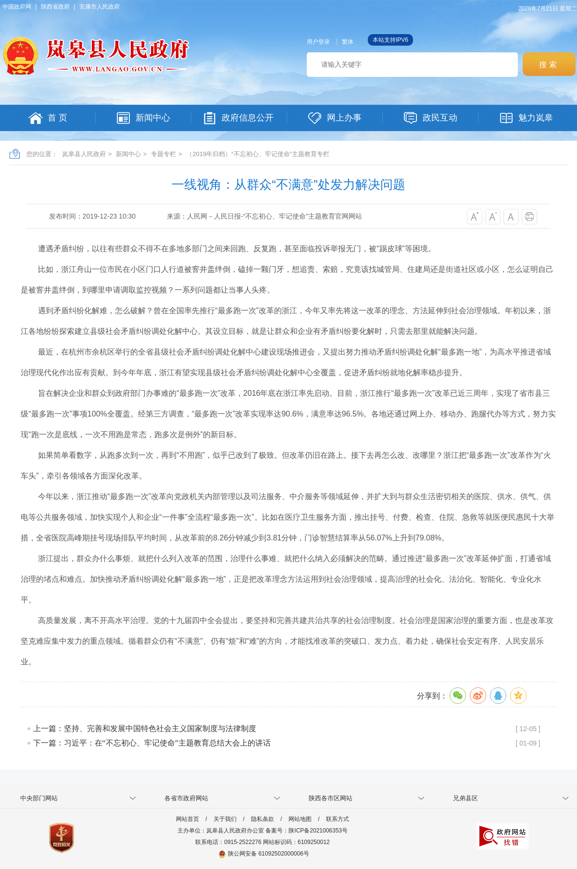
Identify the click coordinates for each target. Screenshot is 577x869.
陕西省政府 (55, 6)
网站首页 (187, 819)
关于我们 (225, 819)
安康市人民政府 (99, 6)
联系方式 (337, 819)
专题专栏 (163, 154)
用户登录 (318, 41)
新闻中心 (128, 154)
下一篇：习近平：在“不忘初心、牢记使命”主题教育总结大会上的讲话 (152, 743)
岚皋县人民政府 (84, 154)
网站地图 (300, 819)
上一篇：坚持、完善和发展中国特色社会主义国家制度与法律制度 (144, 728)
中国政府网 (16, 6)
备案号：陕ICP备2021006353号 (306, 830)
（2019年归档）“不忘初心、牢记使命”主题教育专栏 (257, 154)
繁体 (347, 41)
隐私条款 (262, 819)
